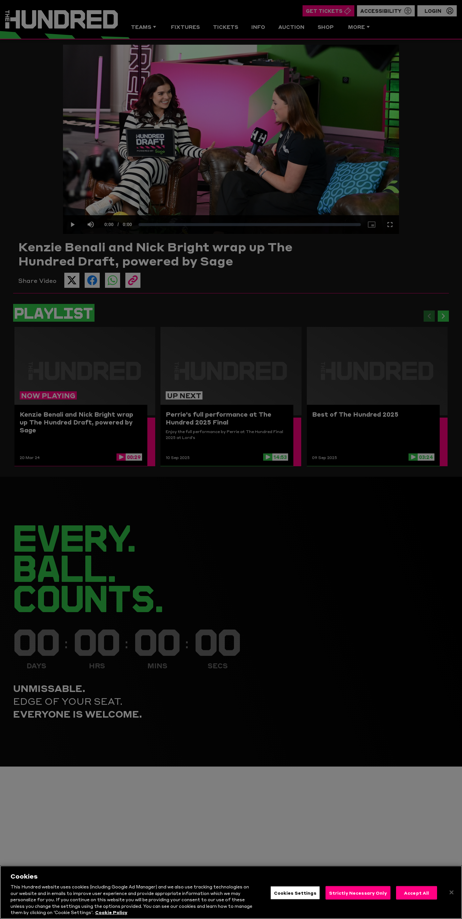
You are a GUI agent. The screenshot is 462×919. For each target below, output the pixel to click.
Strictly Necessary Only (358, 896)
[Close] (451, 895)
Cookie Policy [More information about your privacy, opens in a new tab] (111, 915)
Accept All (416, 896)
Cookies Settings (295, 896)
